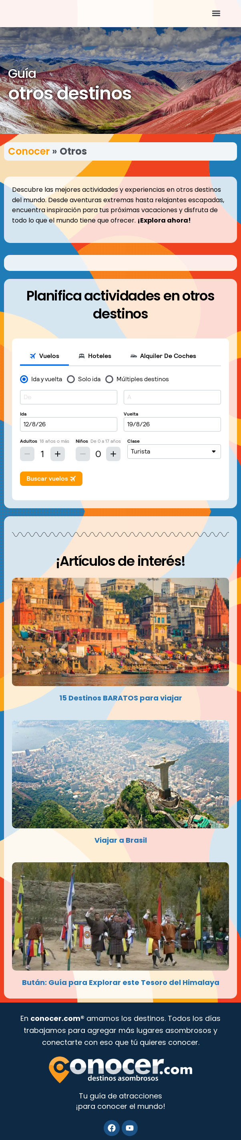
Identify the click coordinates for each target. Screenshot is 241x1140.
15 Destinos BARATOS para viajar (120, 698)
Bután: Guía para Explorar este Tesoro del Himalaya (120, 982)
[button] (216, 13)
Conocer (29, 151)
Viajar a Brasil (120, 840)
